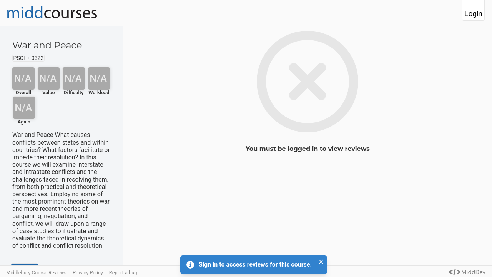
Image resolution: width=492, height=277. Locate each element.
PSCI (19, 58)
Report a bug (123, 272)
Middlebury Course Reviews (36, 272)
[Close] (321, 261)
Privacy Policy (88, 272)
